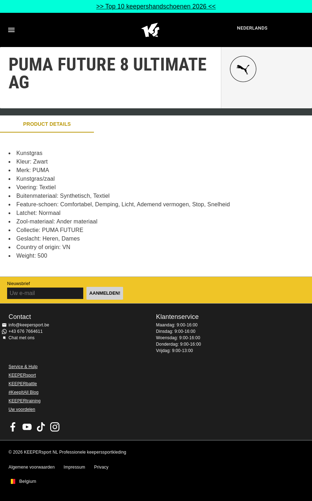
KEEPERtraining (25, 400)
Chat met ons (22, 337)
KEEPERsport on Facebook (13, 427)
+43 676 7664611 (26, 331)
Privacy (101, 467)
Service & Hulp (23, 366)
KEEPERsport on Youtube (27, 427)
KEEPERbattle (23, 383)
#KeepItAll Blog (23, 392)
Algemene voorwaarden (32, 467)
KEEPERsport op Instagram (54, 427)
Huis (150, 30)
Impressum (74, 467)
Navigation (11, 29)
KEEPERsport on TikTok (41, 427)
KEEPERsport (22, 375)
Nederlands (252, 28)
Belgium (27, 481)
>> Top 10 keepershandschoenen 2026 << (156, 6)
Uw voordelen (22, 409)
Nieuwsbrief (18, 283)
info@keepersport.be (29, 324)
